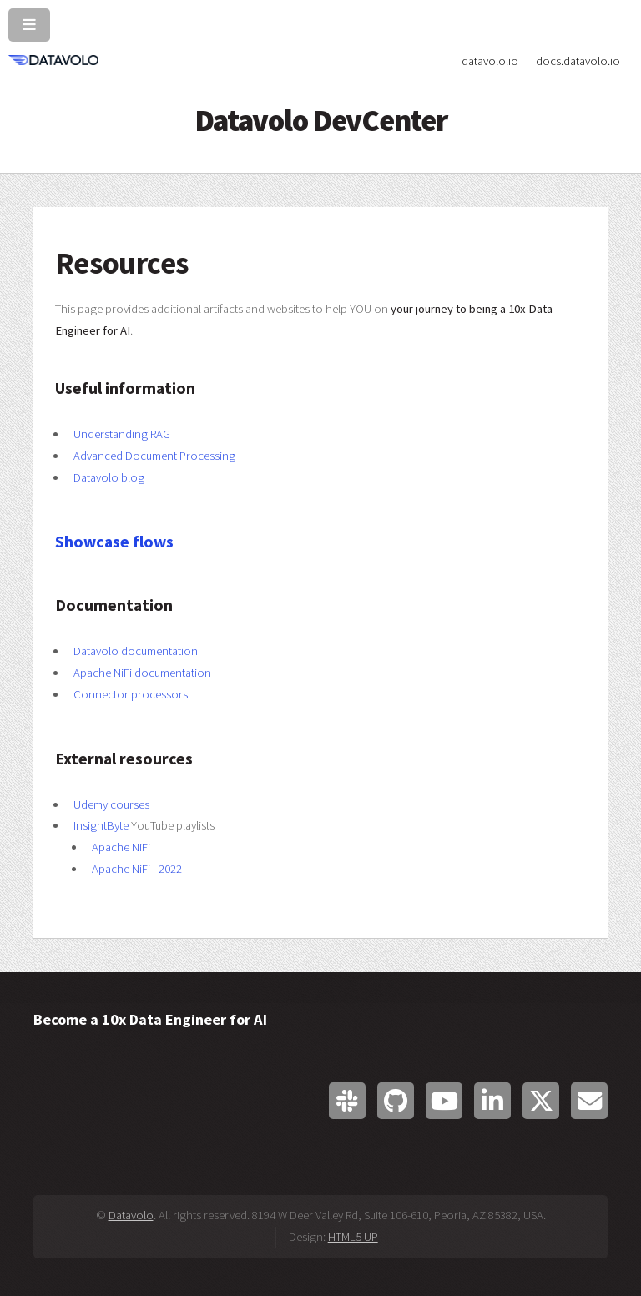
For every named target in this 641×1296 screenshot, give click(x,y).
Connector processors (130, 694)
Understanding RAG (121, 433)
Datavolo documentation (135, 650)
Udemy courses (111, 804)
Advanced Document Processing (154, 455)
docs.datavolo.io (578, 60)
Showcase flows (114, 542)
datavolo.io (490, 60)
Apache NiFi (121, 847)
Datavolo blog (108, 477)
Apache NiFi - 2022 (137, 868)
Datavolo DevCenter (320, 120)
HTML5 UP (353, 1236)
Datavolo (131, 1215)
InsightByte (101, 825)
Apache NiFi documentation (142, 672)
